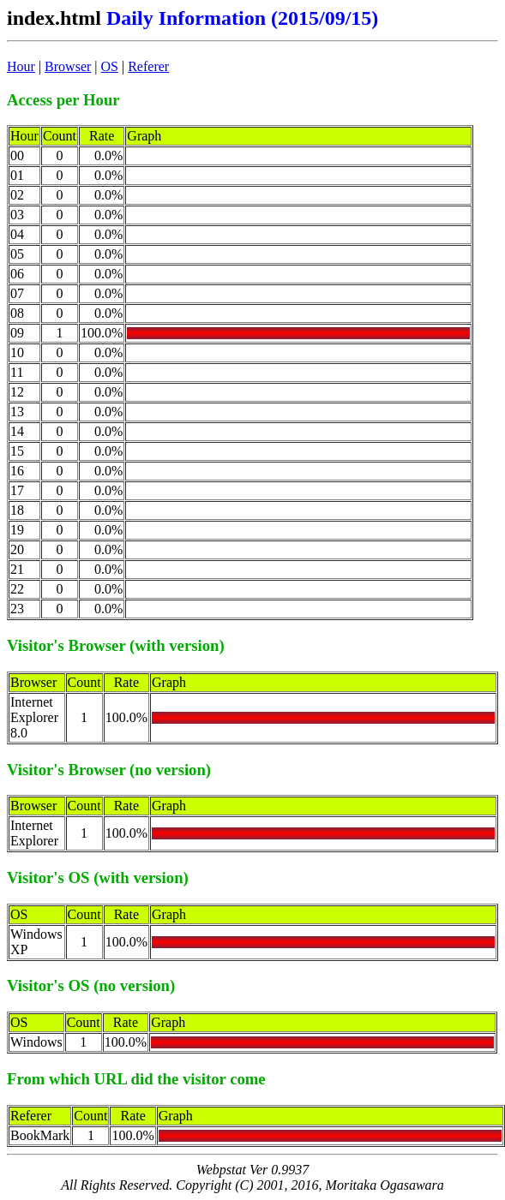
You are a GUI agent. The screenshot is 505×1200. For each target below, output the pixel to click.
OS (109, 66)
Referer (148, 66)
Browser (68, 66)
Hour (21, 66)
